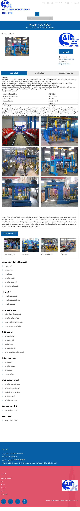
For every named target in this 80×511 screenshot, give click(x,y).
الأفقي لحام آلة (10, 278)
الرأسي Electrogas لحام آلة (13, 322)
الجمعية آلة (8, 362)
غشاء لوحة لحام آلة (11, 400)
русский (68, 3)
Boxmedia (55, 500)
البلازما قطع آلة (10, 336)
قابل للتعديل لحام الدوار (12, 300)
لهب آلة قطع (9, 344)
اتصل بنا (66, 52)
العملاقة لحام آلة (10, 366)
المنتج (27, 27)
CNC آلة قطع (7, 332)
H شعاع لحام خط (48, 27)
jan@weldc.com (64, 64)
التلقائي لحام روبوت (11, 420)
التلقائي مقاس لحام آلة (12, 318)
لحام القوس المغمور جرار (13, 326)
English (50, 3)
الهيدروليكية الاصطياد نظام (13, 314)
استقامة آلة (8, 370)
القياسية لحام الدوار (11, 296)
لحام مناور (8, 266)
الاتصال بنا (4, 494)
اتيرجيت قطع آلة (10, 348)
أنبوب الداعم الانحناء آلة (12, 388)
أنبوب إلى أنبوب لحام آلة (12, 384)
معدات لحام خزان (9, 310)
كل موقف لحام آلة (11, 282)
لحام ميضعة (9, 270)
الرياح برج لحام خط (9, 406)
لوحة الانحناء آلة (10, 396)
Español (59, 3)
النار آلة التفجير (9, 374)
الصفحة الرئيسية (36, 27)
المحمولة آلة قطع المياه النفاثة (14, 352)
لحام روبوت (6, 416)
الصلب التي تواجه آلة (11, 286)
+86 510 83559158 (67, 59)
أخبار (2, 491)
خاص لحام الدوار (10, 304)
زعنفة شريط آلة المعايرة (12, 392)
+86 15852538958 (19, 460)
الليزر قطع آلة (9, 340)
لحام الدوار (8, 274)
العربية (76, 3)
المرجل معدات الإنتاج (10, 380)
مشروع (3, 487)
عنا (2, 481)
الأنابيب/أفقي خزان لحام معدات (14, 262)
